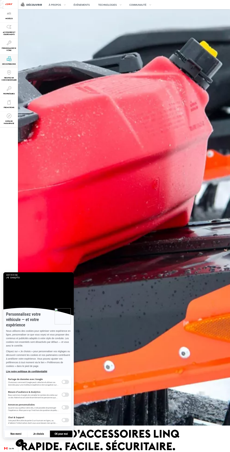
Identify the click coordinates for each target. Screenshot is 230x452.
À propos (55, 5)
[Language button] (9, 448)
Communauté (138, 5)
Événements (82, 5)
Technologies (107, 5)
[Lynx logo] (9, 4)
